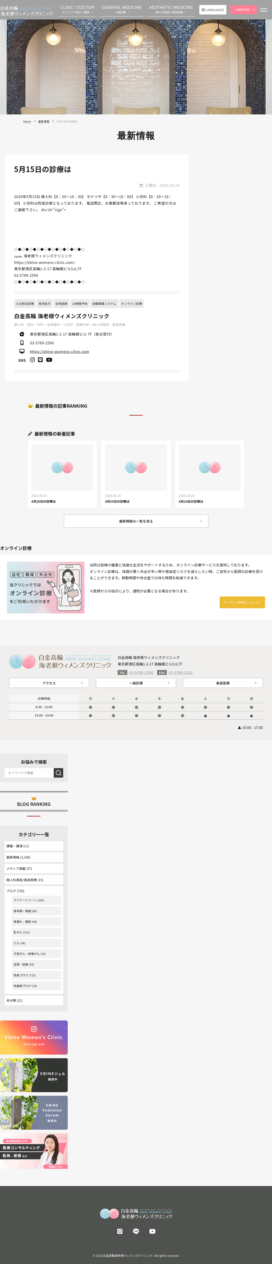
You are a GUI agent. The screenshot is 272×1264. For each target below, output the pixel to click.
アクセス (49, 683)
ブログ (11, 890)
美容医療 (223, 683)
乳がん (18, 932)
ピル (16, 943)
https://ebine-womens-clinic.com (59, 351)
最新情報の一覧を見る (136, 521)
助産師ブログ (22, 986)
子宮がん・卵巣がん (27, 954)
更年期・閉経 (22, 911)
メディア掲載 (16, 868)
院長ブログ (21, 975)
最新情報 (12, 857)
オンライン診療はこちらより (242, 602)
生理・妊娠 (21, 964)
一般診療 (136, 683)
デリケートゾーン (25, 900)
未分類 (11, 1000)
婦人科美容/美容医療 (21, 879)
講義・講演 (14, 845)
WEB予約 (242, 10)
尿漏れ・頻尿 (22, 921)
